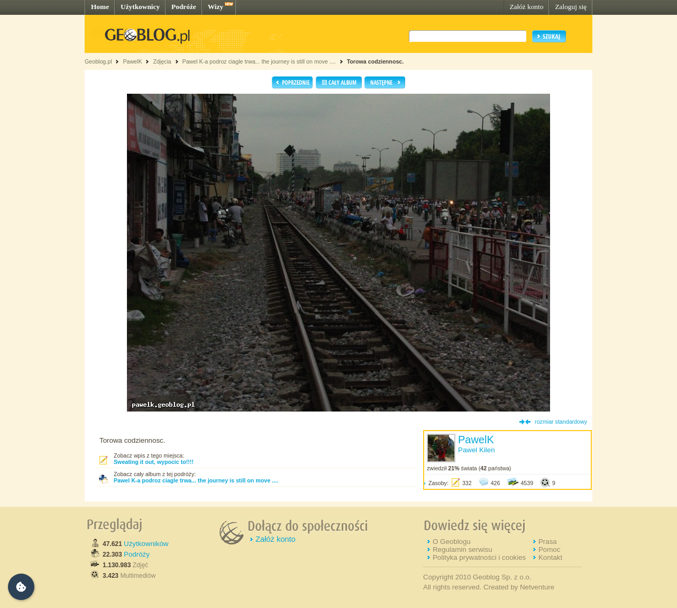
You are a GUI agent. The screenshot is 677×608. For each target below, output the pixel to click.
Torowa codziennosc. (375, 61)
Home (100, 7)
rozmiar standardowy (561, 421)
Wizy (215, 7)
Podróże (183, 7)
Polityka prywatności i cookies (479, 557)
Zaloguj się (571, 7)
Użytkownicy (140, 7)
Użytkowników (146, 544)
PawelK (132, 61)
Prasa (547, 542)
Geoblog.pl (98, 61)
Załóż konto (526, 7)
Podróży (137, 554)
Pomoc (549, 549)
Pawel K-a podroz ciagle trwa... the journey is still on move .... (259, 61)
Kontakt (550, 557)
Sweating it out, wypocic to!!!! (154, 462)
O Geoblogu (452, 542)
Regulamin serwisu (462, 549)
